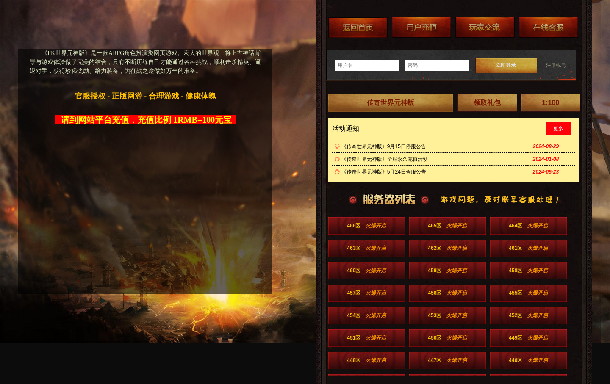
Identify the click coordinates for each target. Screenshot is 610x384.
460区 (366, 270)
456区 (447, 293)
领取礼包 (487, 102)
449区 (528, 338)
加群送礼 (485, 27)
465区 (447, 226)
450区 (447, 338)
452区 (528, 315)
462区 (447, 248)
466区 (366, 226)
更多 (558, 129)
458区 (528, 270)
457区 (366, 293)
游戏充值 (421, 27)
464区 (528, 226)
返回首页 (358, 27)
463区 (366, 248)
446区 (528, 360)
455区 (528, 293)
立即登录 (506, 65)
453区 (447, 315)
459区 (447, 270)
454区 (366, 315)
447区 (447, 360)
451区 (366, 338)
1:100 (550, 102)
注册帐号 (556, 65)
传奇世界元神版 (390, 102)
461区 (528, 248)
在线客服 (548, 27)
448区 (366, 360)
